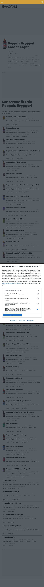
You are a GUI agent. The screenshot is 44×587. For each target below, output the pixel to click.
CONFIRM (13, 315)
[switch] (38, 293)
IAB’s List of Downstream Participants (11, 283)
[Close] (40, 266)
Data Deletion (13, 320)
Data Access (22, 320)
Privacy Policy (30, 320)
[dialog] (22, 293)
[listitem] (22, 290)
